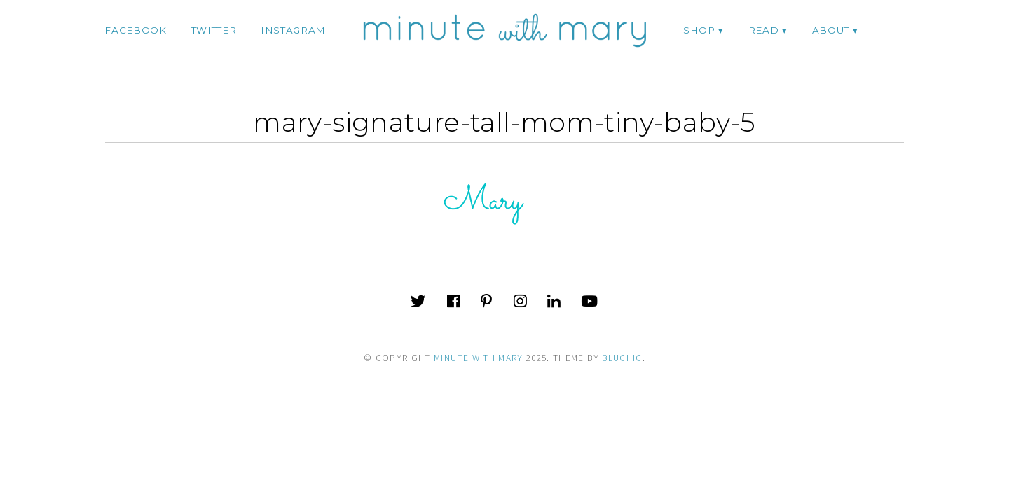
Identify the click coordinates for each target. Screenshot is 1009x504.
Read (763, 30)
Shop (699, 30)
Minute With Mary (478, 358)
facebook (135, 30)
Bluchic (622, 358)
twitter (214, 30)
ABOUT (830, 30)
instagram (293, 30)
